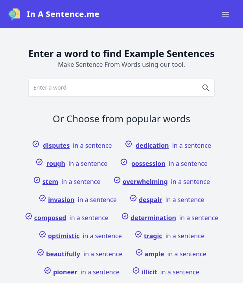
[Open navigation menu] (225, 14)
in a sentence (72, 145)
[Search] (206, 88)
